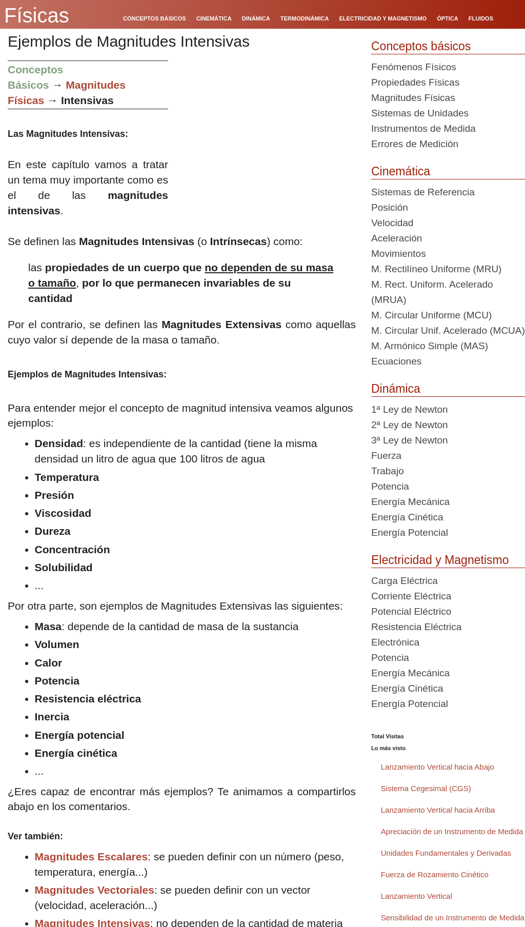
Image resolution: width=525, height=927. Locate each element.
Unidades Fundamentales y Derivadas (446, 853)
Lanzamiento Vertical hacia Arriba (438, 809)
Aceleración (396, 238)
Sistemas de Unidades (420, 113)
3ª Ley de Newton (409, 440)
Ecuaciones (396, 361)
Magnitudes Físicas (413, 97)
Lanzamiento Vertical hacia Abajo (437, 766)
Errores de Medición (414, 143)
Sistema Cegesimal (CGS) (426, 788)
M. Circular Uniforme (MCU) (431, 315)
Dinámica (395, 388)
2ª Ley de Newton (409, 424)
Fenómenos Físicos (413, 67)
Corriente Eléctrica (411, 596)
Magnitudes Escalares (91, 856)
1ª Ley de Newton (409, 409)
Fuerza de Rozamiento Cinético (435, 874)
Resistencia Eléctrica (416, 626)
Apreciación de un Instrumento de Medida (452, 831)
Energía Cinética (407, 517)
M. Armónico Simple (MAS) (429, 345)
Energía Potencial (409, 532)
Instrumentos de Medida (423, 128)
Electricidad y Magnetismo (440, 560)
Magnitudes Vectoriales (94, 890)
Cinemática (400, 171)
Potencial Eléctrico (411, 611)
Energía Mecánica (410, 501)
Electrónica (395, 642)
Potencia (390, 486)
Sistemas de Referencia (423, 192)
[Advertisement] (266, 132)
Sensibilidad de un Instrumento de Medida (452, 917)
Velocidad (392, 222)
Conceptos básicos (421, 46)
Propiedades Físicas (415, 82)
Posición (389, 207)
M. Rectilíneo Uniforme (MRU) (436, 269)
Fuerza (386, 455)
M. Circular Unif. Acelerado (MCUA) (448, 330)
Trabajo (387, 471)
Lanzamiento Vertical (416, 896)
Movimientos (398, 253)
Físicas (36, 15)
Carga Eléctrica (404, 580)
